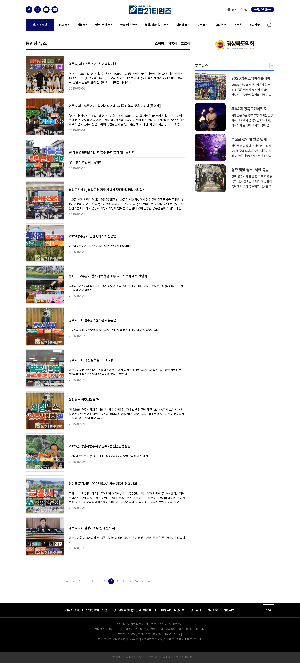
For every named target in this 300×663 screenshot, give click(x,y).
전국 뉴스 (64, 25)
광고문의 (195, 610)
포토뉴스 (202, 25)
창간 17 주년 (39, 25)
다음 (143, 581)
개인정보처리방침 (96, 610)
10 (136, 581)
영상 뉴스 (221, 25)
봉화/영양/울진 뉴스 (157, 25)
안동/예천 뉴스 (129, 25)
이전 (73, 581)
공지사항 (254, 25)
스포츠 (238, 25)
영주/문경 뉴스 (103, 25)
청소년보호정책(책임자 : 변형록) (132, 610)
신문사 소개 (72, 610)
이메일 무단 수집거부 (171, 610)
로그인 (243, 9)
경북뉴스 (82, 25)
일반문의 (229, 610)
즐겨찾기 (232, 9)
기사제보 (212, 610)
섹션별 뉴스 (183, 25)
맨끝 (149, 581)
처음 (67, 581)
